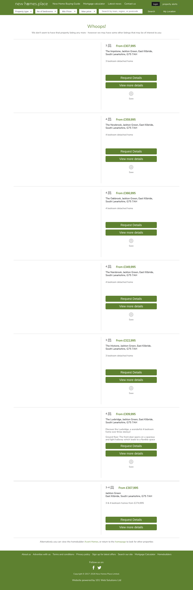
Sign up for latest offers (104, 554)
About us (26, 554)
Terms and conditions (63, 554)
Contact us (130, 3)
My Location (169, 11)
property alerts (170, 4)
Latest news (114, 3)
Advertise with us (42, 554)
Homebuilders (164, 554)
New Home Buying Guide (66, 3)
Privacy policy (83, 554)
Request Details (131, 77)
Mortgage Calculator (145, 554)
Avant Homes (91, 541)
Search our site (125, 554)
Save (131, 98)
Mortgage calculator (94, 3)
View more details (131, 85)
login (155, 4)
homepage (120, 541)
